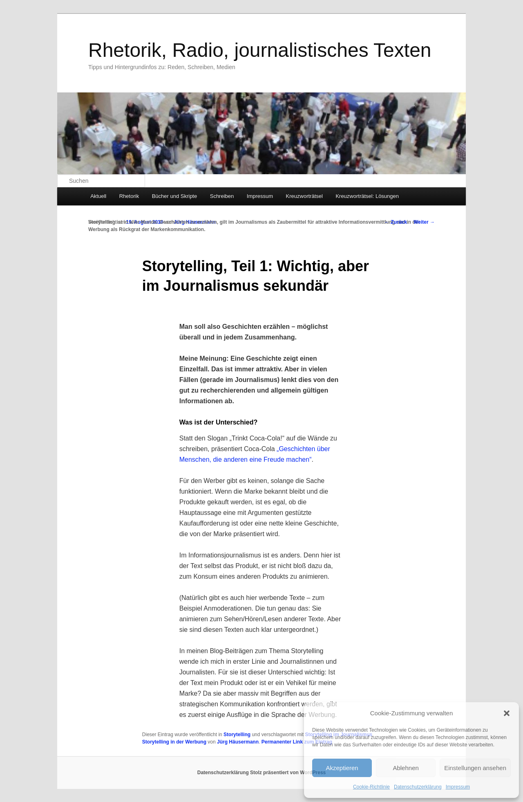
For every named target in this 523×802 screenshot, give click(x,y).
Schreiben (222, 196)
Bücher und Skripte (174, 196)
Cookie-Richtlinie (371, 787)
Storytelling (237, 734)
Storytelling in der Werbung (174, 742)
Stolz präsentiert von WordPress (288, 772)
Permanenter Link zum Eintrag (297, 742)
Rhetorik (129, 196)
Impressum (458, 787)
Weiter (424, 222)
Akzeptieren (342, 767)
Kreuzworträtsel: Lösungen (367, 196)
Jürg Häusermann (238, 742)
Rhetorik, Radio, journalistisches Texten (259, 50)
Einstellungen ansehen (475, 767)
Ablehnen (405, 767)
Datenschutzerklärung (418, 787)
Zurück (395, 222)
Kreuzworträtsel (304, 196)
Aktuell (98, 196)
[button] (507, 713)
